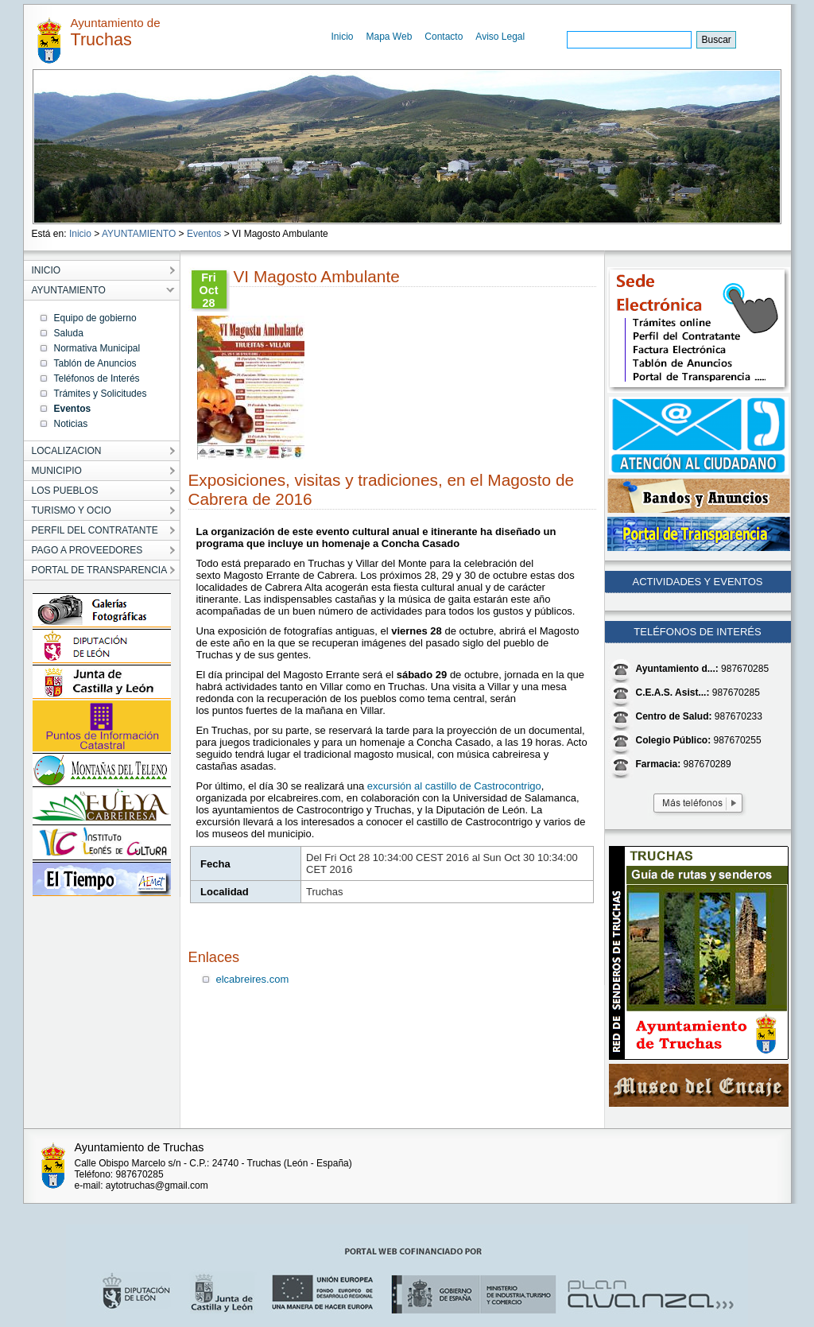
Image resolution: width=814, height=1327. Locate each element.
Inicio (342, 36)
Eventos (204, 233)
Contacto (443, 36)
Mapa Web (389, 36)
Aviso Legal (500, 36)
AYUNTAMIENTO (139, 233)
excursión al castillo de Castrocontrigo (454, 786)
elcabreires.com (252, 979)
